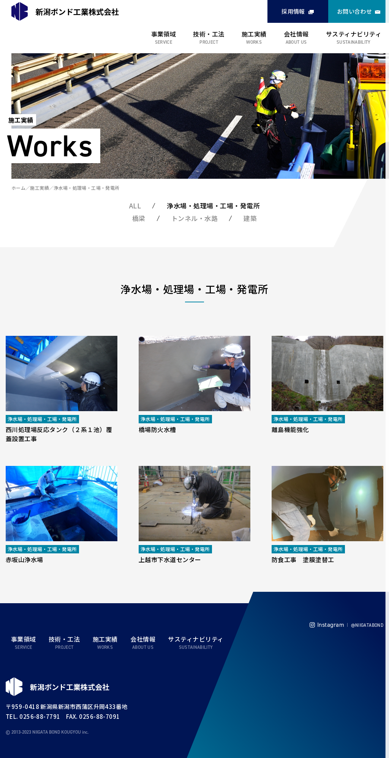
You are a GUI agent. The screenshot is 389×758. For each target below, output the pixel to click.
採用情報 (293, 11)
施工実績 (254, 33)
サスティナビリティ (353, 33)
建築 (250, 218)
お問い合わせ (354, 11)
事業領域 (163, 33)
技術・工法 (208, 33)
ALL (135, 205)
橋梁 (138, 218)
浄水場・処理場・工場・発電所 (86, 187)
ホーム (18, 187)
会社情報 (296, 33)
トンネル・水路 (194, 218)
